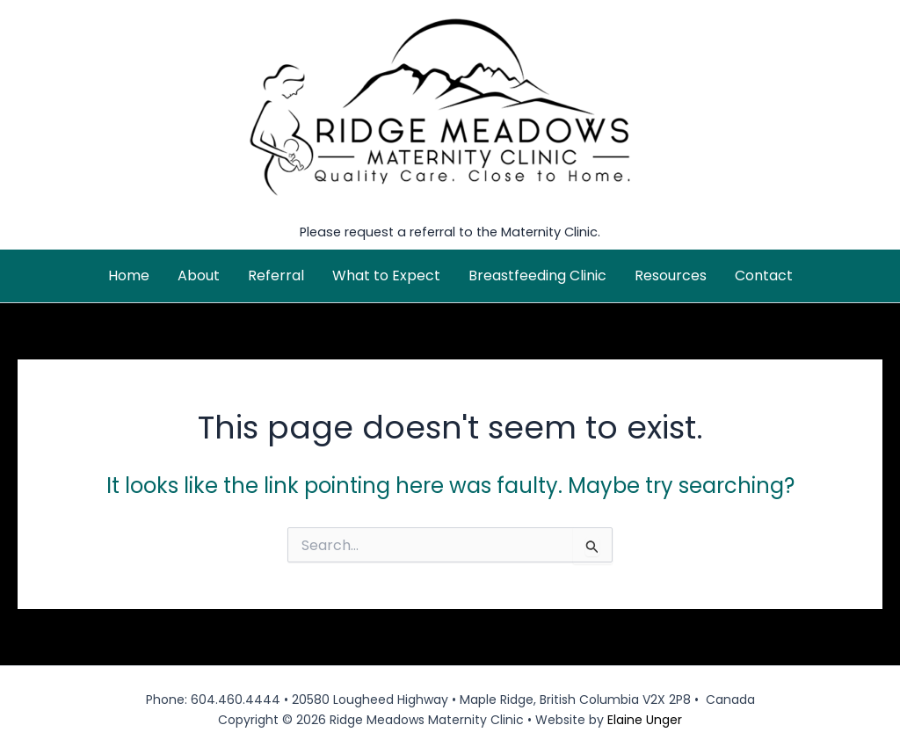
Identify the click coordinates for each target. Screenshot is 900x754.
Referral (276, 275)
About (199, 275)
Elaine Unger (644, 720)
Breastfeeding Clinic (537, 275)
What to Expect (386, 275)
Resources (671, 275)
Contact (764, 275)
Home (128, 275)
